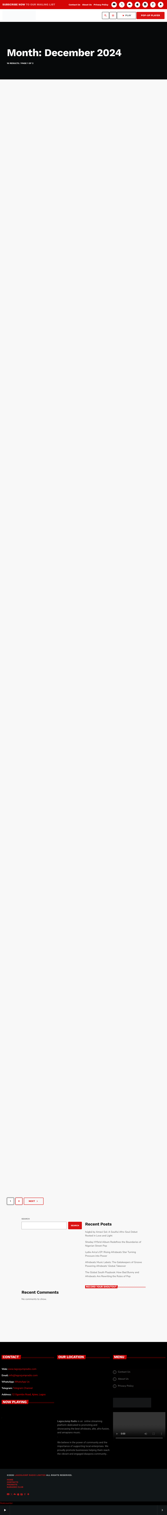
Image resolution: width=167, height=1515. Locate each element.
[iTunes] (137, 5)
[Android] (160, 5)
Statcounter (6, 1503)
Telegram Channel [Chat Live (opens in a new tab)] (23, 1388)
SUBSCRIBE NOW (28, 4)
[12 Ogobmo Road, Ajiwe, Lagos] (83, 1391)
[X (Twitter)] (122, 5)
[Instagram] (145, 5)
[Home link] (19, 15)
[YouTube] (114, 5)
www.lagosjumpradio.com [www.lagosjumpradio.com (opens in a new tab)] (22, 1369)
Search (26, 1219)
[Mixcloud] (129, 5)
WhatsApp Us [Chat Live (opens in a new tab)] (22, 1381)
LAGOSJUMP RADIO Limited (30, 1475)
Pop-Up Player (150, 15)
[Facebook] (153, 5)
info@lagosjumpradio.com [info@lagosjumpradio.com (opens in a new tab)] (23, 1375)
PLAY (126, 15)
